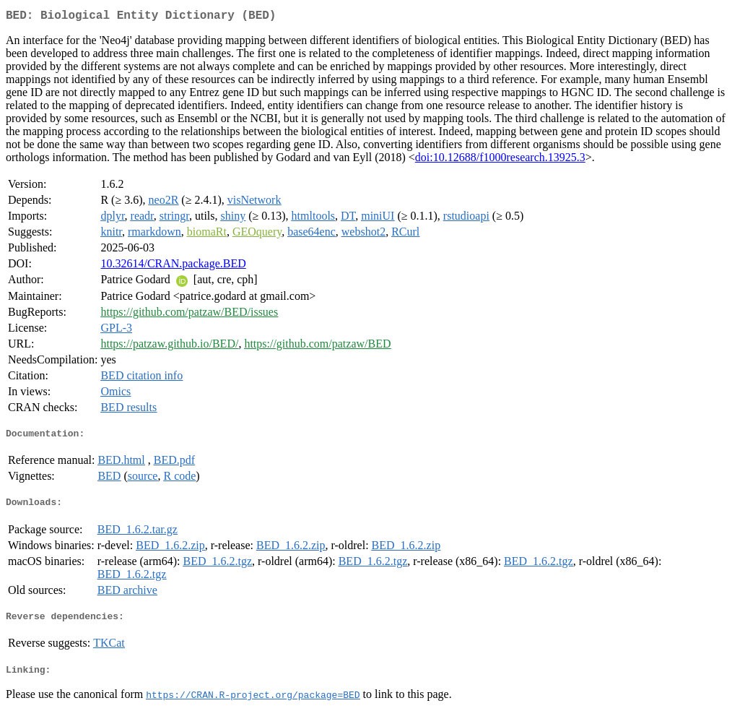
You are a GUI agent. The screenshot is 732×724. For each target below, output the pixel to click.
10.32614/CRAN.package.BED (172, 266)
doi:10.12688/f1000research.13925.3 (500, 160)
